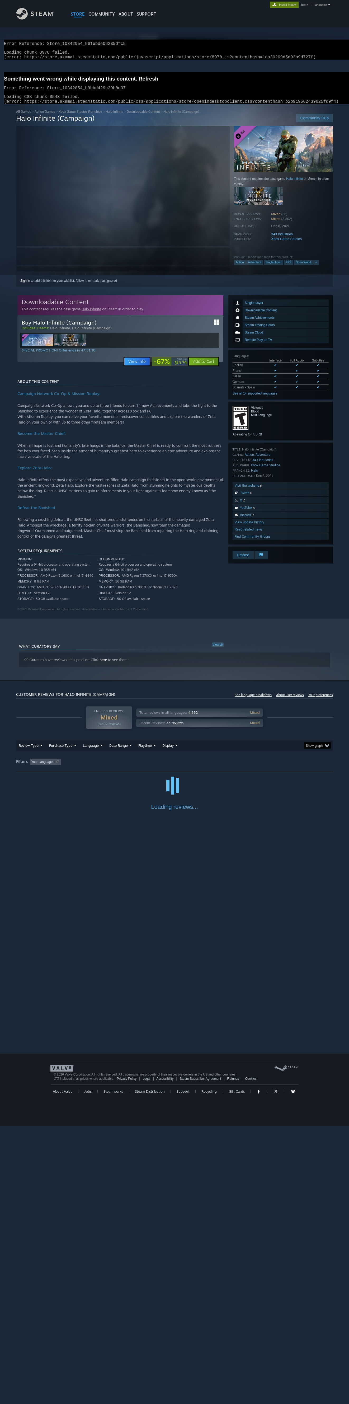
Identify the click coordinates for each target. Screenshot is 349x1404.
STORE (78, 14)
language (320, 5)
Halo (254, 477)
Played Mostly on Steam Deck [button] (175, 768)
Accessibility (164, 1357)
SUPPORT (146, 14)
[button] (204, 368)
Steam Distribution (150, 1370)
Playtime (145, 752)
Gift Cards (237, 1370)
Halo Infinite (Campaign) (92, 334)
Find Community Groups (253, 543)
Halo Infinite (114, 118)
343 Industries (282, 240)
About (126, 14)
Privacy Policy (126, 1357)
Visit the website (249, 492)
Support (183, 1370)
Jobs (88, 1370)
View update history (249, 528)
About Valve (62, 1370)
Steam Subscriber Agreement (200, 1357)
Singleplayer (274, 268)
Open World (303, 268)
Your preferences (320, 701)
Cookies (250, 1357)
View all (218, 650)
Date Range (118, 752)
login (304, 5)
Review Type (29, 752)
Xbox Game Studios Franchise (80, 118)
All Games (23, 118)
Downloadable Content (143, 118)
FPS (288, 268)
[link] (170, 368)
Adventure (254, 268)
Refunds (233, 1357)
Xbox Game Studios (286, 245)
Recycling (209, 1370)
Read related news (248, 536)
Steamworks (113, 1370)
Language (91, 752)
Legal (146, 1357)
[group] (174, 768)
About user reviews (290, 701)
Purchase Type (60, 752)
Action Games (45, 118)
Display (168, 752)
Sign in (25, 287)
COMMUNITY (101, 14)
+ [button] (316, 268)
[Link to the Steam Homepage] (39, 18)
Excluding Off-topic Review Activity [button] (96, 768)
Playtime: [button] (136, 768)
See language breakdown (253, 701)
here (103, 666)
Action (240, 268)
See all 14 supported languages (255, 400)
